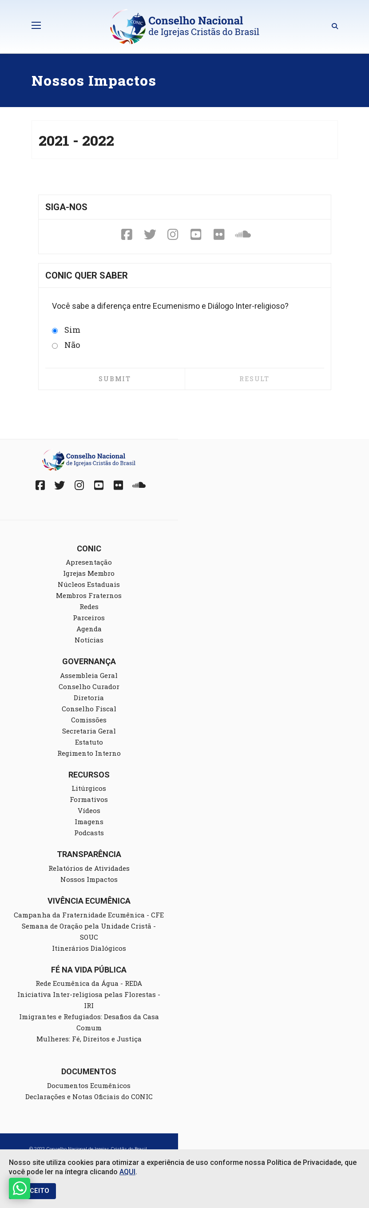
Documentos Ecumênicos (89, 1085)
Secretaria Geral (89, 730)
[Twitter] (150, 235)
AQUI (127, 1172)
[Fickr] (219, 235)
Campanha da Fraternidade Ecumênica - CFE (89, 914)
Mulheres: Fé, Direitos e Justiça (89, 1038)
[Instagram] (173, 235)
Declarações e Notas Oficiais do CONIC (89, 1096)
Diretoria (89, 697)
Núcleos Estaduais (89, 584)
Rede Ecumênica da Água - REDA (89, 983)
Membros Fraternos (89, 595)
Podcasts (89, 832)
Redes (89, 606)
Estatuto (89, 742)
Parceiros (89, 617)
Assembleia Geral (89, 675)
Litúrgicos (88, 788)
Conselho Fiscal (89, 708)
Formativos (89, 799)
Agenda (89, 628)
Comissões (89, 719)
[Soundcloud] (242, 235)
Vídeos (89, 810)
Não (66, 344)
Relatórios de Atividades (89, 868)
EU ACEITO (32, 1191)
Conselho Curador (89, 686)
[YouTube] (196, 235)
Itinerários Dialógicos (89, 948)
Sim (66, 329)
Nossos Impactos (89, 879)
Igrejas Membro (89, 573)
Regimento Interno (89, 753)
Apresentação (89, 562)
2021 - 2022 (76, 140)
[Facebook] (127, 235)
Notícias (89, 639)
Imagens (89, 821)
